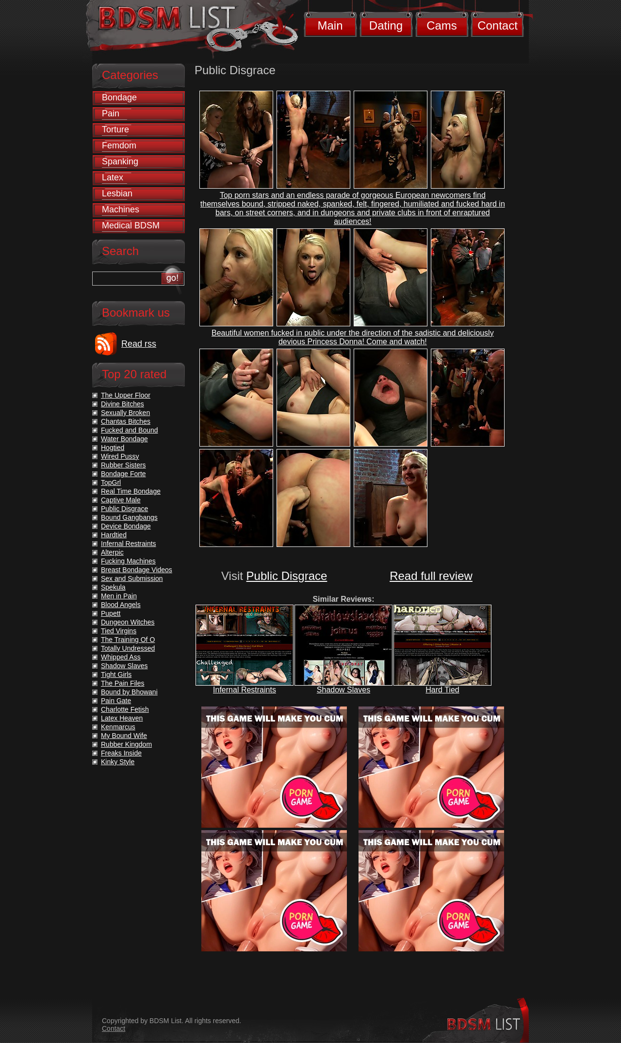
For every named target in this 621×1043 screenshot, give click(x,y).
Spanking (120, 161)
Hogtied (112, 447)
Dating (386, 25)
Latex (112, 177)
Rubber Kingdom (126, 744)
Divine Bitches (122, 404)
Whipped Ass (121, 657)
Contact (497, 25)
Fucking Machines (128, 561)
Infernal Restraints (244, 690)
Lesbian (117, 193)
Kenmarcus (118, 727)
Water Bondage (124, 439)
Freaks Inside (121, 753)
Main (330, 25)
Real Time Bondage (131, 491)
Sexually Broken (125, 413)
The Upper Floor (125, 395)
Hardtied (114, 535)
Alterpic (112, 552)
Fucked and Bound (129, 430)
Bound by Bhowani (129, 692)
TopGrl (111, 482)
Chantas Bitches (125, 421)
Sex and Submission (132, 578)
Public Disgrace (286, 575)
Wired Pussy (120, 456)
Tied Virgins (118, 631)
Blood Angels (121, 605)
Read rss (138, 344)
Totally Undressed (128, 648)
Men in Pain (119, 596)
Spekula (113, 587)
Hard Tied (442, 690)
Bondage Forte (123, 474)
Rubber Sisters (123, 465)
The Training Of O (128, 639)
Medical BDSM (131, 225)
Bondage (119, 97)
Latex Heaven (122, 718)
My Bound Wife (124, 735)
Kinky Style (117, 762)
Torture (115, 129)
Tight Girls (116, 674)
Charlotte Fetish (125, 709)
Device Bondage (126, 526)
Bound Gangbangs (129, 517)
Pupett (110, 613)
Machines (120, 209)
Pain (110, 113)
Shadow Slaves (343, 690)
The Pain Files (122, 683)
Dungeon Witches (128, 622)
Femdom (119, 145)
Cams (441, 25)
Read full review (431, 575)
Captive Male (121, 500)
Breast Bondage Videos (136, 570)
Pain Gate (116, 701)
